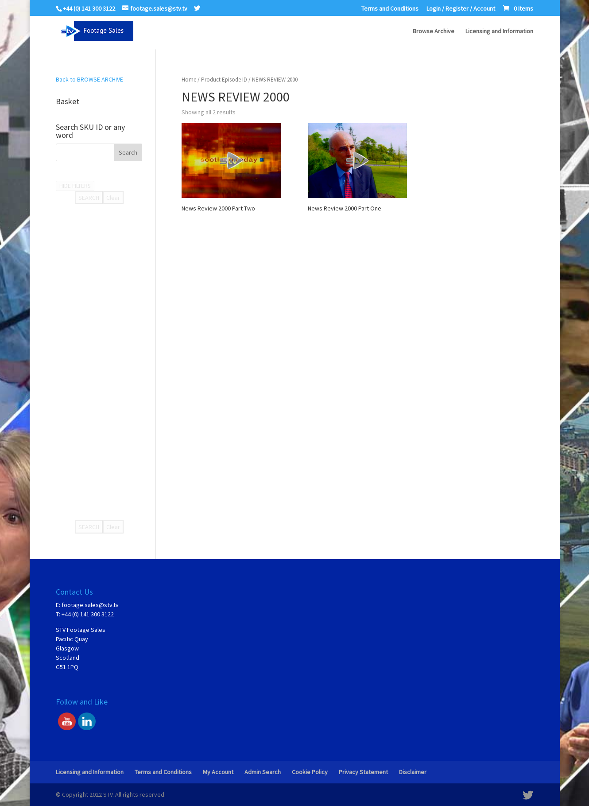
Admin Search (262, 772)
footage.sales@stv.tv (90, 605)
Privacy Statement (363, 772)
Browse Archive (433, 31)
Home (189, 79)
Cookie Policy (310, 772)
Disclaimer (412, 772)
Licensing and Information (499, 31)
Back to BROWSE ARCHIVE (89, 79)
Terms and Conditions (389, 8)
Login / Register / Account (460, 8)
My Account (218, 772)
